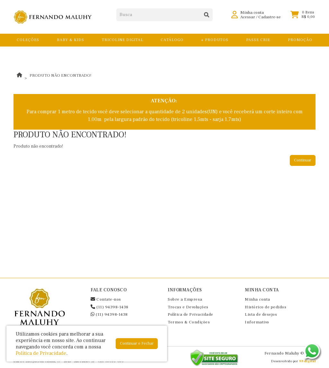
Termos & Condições (189, 322)
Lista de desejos (261, 314)
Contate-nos (106, 299)
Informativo (257, 322)
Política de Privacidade (190, 314)
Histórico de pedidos (265, 307)
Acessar (247, 19)
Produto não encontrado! (60, 75)
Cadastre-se (269, 19)
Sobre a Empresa (185, 299)
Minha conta (257, 299)
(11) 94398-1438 (110, 307)
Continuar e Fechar (137, 343)
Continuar (302, 160)
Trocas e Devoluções (188, 307)
